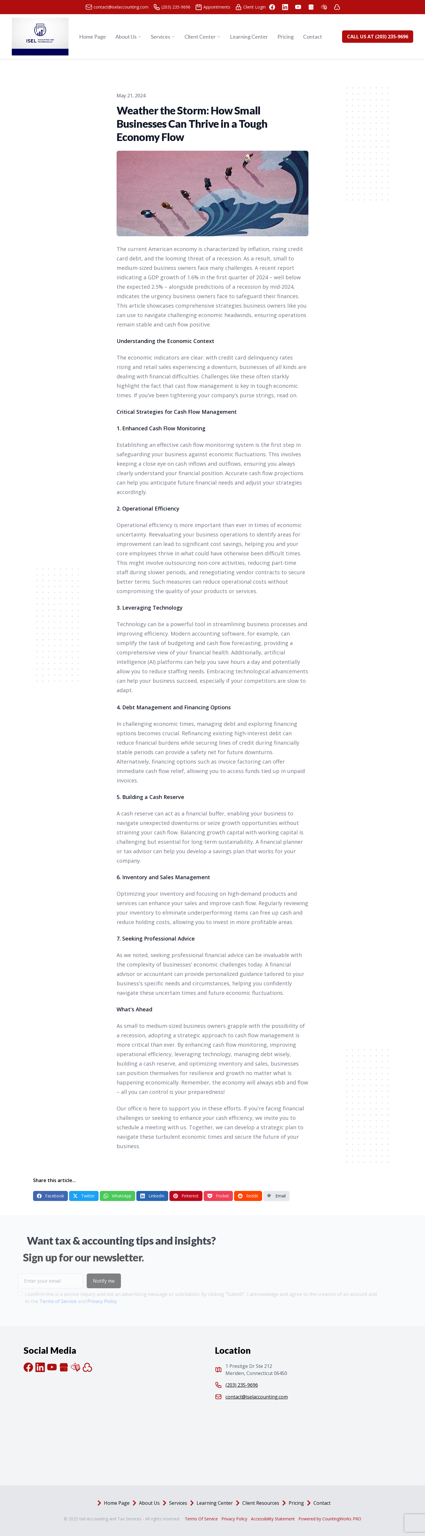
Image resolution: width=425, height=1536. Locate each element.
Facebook (50, 1196)
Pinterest (186, 1196)
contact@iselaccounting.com (256, 1397)
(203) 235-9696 (241, 1385)
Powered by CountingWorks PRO (329, 1519)
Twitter (84, 1196)
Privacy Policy (89, 1301)
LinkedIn (152, 1196)
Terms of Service (44, 1301)
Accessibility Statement (273, 1519)
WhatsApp (117, 1196)
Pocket (218, 1196)
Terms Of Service (201, 1519)
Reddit (248, 1196)
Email (276, 1196)
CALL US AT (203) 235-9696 (377, 36)
